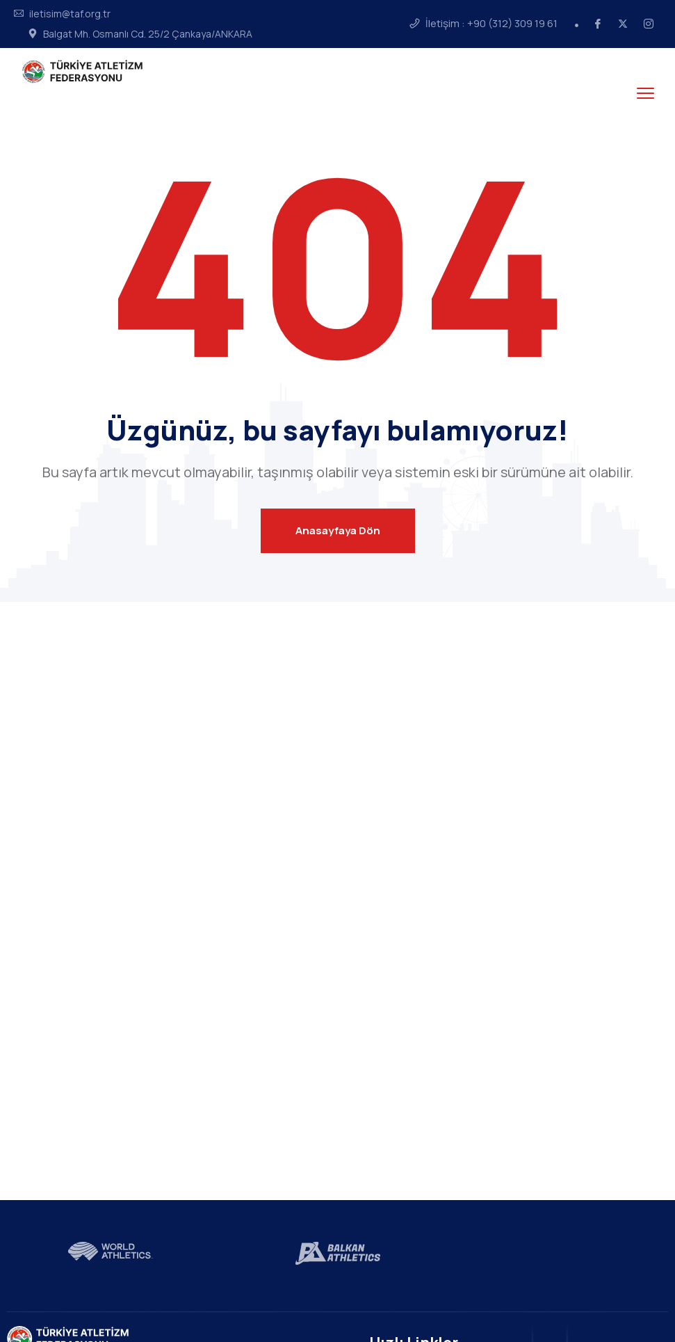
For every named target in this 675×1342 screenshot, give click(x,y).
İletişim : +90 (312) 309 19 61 (491, 24)
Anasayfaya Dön (337, 530)
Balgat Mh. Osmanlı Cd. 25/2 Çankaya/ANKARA (147, 34)
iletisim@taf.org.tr (70, 14)
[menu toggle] (645, 93)
